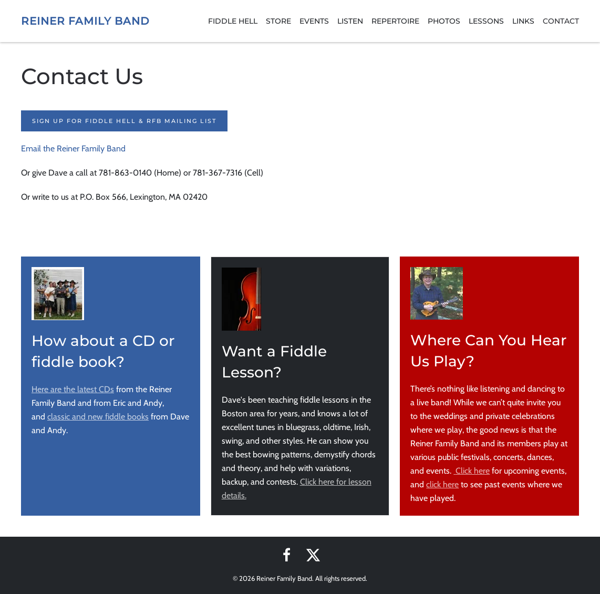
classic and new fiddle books (98, 417)
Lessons (486, 21)
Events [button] (314, 21)
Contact (561, 21)
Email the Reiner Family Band (73, 148)
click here (442, 484)
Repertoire (395, 21)
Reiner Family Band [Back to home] (85, 21)
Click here (471, 471)
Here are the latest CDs (73, 389)
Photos (444, 21)
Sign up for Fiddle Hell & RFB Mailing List (124, 121)
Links (523, 21)
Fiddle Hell (232, 21)
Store (278, 21)
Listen (350, 21)
